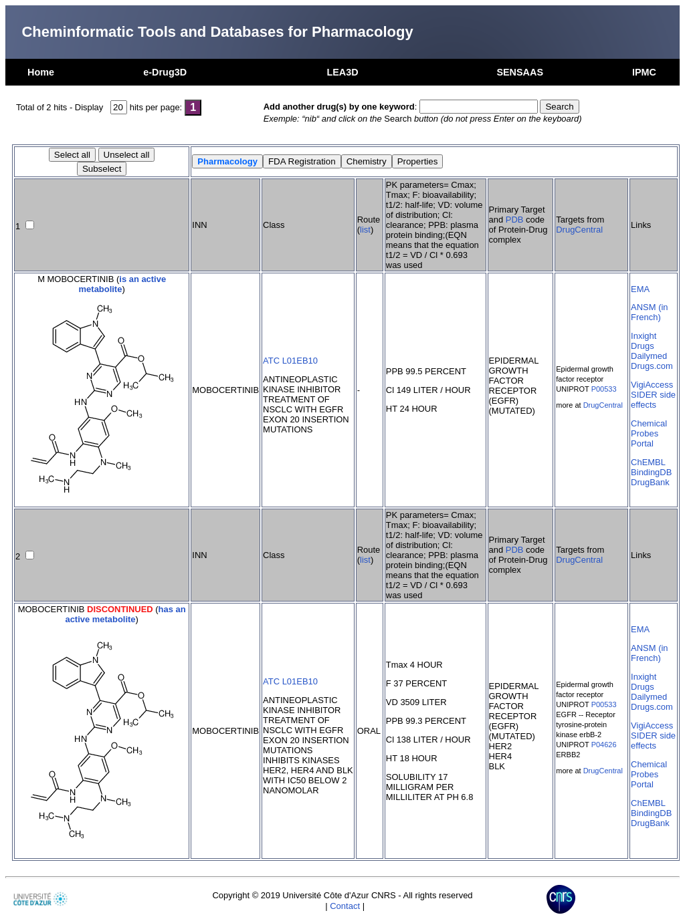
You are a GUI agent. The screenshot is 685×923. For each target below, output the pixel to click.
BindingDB (651, 472)
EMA (640, 289)
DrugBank (650, 482)
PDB (515, 220)
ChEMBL (648, 462)
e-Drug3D (165, 72)
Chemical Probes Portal (649, 433)
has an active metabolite (125, 614)
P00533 (604, 389)
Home (40, 72)
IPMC (644, 72)
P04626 (604, 745)
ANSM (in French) (649, 312)
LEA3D (342, 72)
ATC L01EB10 (290, 361)
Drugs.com (652, 366)
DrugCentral (579, 230)
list (365, 230)
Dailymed (649, 356)
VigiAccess (652, 385)
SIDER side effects (653, 400)
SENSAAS (519, 72)
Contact (345, 906)
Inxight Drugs (643, 341)
